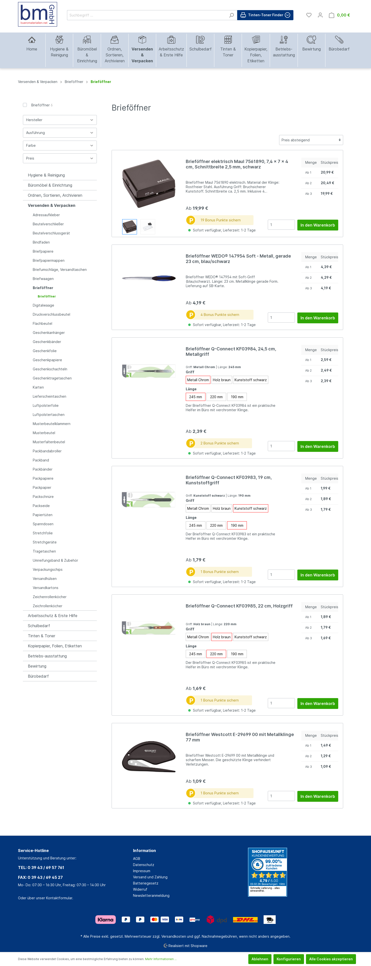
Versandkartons (45, 588)
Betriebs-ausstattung (47, 656)
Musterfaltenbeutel (49, 442)
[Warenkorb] (339, 15)
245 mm (195, 397)
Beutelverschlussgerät (51, 233)
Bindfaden (41, 242)
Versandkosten (173, 936)
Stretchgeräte (45, 542)
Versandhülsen (45, 578)
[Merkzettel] (309, 15)
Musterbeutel (44, 433)
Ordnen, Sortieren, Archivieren (55, 195)
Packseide (41, 506)
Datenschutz (143, 865)
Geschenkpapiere (47, 360)
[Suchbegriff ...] (146, 15)
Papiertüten (42, 515)
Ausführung (60, 133)
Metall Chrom (198, 380)
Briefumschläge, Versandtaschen (60, 269)
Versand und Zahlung (150, 877)
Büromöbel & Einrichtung (50, 185)
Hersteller (60, 120)
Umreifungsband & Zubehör (55, 560)
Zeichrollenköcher (47, 606)
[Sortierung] (311, 140)
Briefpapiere (43, 251)
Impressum (141, 871)
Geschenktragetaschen (52, 378)
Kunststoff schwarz (251, 380)
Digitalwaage (43, 305)
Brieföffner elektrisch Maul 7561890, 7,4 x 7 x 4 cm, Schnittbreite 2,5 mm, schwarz (237, 164)
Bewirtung (37, 666)
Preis (60, 158)
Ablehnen (260, 959)
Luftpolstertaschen (49, 414)
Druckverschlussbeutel (51, 314)
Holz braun (222, 380)
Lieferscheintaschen (49, 396)
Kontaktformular (59, 898)
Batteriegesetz (145, 883)
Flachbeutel (42, 323)
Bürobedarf (38, 676)
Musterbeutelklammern (51, 424)
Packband (41, 460)
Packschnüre (43, 496)
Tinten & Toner (41, 635)
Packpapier (42, 487)
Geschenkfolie (45, 351)
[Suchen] (231, 15)
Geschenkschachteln (50, 369)
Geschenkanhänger (49, 332)
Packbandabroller (47, 451)
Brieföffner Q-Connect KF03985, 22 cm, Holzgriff (239, 605)
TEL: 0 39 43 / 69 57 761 (41, 867)
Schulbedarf (39, 625)
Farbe (60, 145)
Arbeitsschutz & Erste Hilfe (52, 615)
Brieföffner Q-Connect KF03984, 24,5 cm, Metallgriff (231, 351)
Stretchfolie (43, 533)
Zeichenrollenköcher (50, 597)
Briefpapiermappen (49, 260)
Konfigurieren (289, 959)
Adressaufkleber (46, 215)
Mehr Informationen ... (161, 959)
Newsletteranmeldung (151, 895)
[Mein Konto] (320, 15)
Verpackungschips (48, 569)
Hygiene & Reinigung (46, 175)
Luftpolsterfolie (46, 405)
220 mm (216, 397)
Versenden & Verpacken (51, 205)
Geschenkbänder (47, 342)
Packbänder (42, 469)
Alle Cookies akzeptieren (331, 959)
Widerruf (140, 889)
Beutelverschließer (48, 224)
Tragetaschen (44, 551)
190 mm (237, 397)
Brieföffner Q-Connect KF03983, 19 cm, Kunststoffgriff (229, 480)
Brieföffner (42, 105)
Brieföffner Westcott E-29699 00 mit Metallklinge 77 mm (240, 737)
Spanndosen (43, 524)
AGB (136, 858)
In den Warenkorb (318, 225)
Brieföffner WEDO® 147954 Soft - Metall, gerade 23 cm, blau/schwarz (238, 258)
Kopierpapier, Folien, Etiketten (55, 645)
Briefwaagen (43, 279)
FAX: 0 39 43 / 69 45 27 (40, 877)
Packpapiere (43, 478)
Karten (38, 387)
